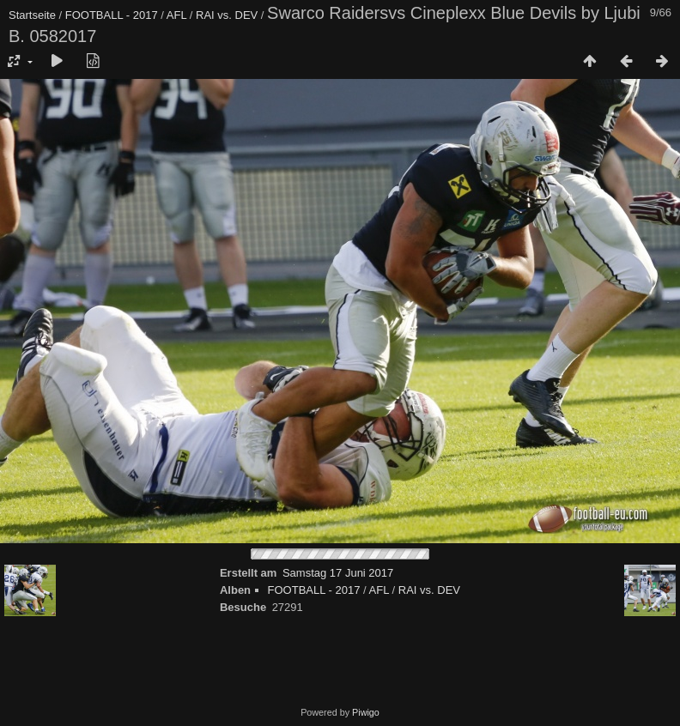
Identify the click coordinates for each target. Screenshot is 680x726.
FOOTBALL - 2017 (111, 15)
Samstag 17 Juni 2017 (337, 572)
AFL (176, 15)
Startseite (32, 15)
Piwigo (365, 712)
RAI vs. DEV (227, 15)
